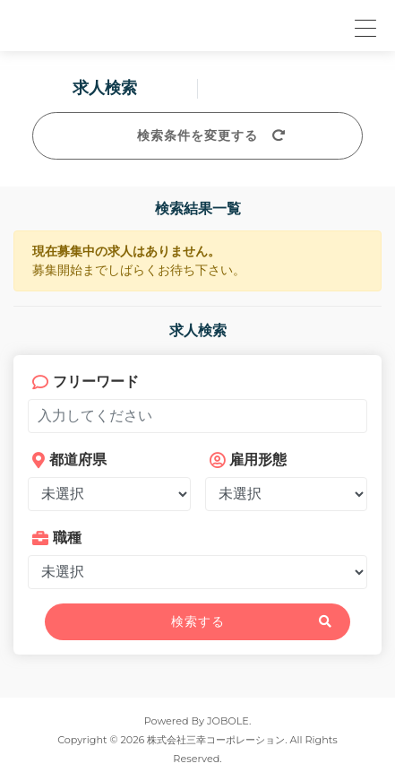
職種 (57, 537)
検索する (198, 621)
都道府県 (69, 459)
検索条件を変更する (197, 135)
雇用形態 (248, 459)
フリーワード (85, 381)
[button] (362, 26)
